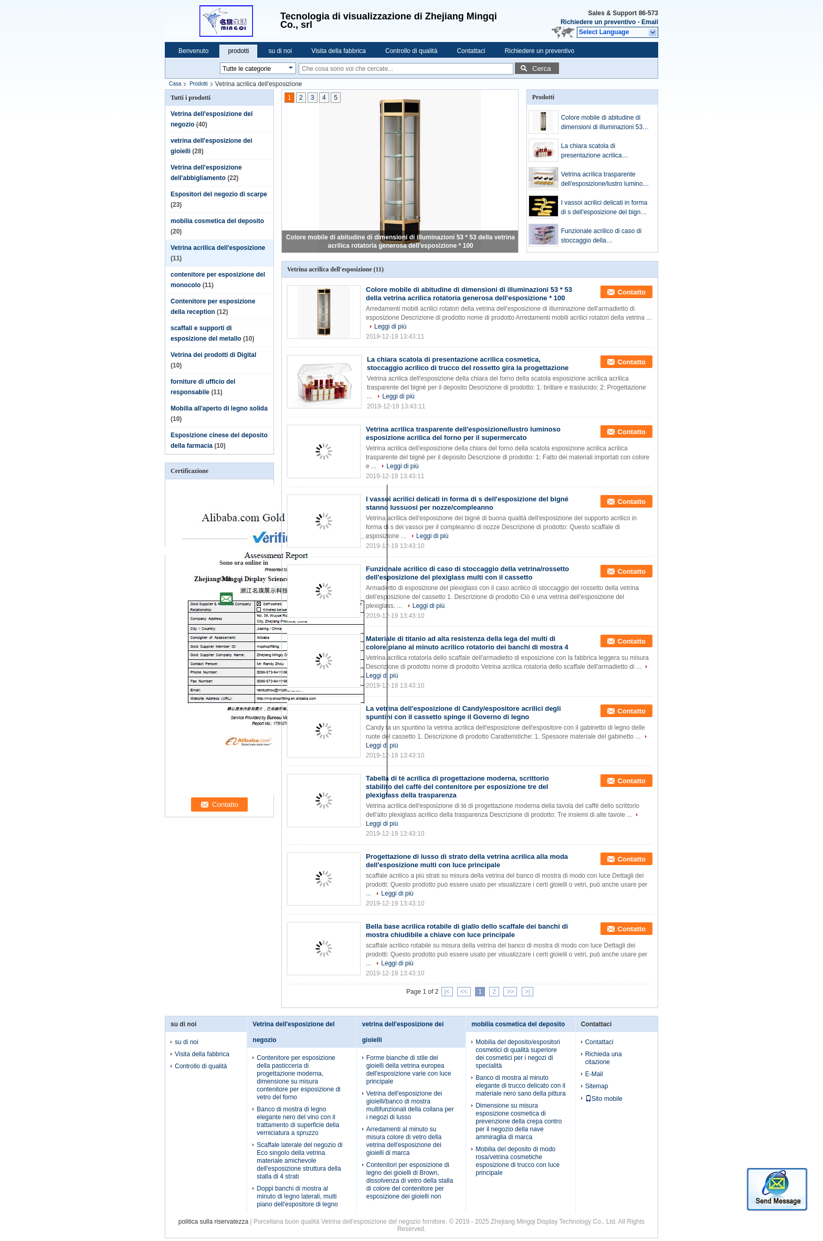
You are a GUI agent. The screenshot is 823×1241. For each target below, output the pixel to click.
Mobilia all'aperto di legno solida (219, 408)
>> (510, 991)
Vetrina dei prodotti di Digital (213, 355)
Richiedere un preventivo (598, 22)
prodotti (238, 51)
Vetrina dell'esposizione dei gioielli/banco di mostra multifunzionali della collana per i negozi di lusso (410, 1105)
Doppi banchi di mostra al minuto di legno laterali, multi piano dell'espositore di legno (297, 1196)
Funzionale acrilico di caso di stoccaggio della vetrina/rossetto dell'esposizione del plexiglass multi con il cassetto (605, 236)
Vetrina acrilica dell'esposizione (218, 247)
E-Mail (594, 1074)
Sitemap (596, 1086)
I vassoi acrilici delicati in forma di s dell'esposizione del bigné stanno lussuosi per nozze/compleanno (604, 208)
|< (447, 991)
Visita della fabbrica (338, 51)
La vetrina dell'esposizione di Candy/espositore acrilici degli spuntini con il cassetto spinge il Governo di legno (463, 712)
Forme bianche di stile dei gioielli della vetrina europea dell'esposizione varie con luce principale (408, 1069)
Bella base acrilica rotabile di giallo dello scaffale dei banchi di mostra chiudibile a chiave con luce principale (467, 930)
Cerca (541, 68)
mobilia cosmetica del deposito (217, 221)
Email (649, 22)
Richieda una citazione (603, 1058)
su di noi (280, 51)
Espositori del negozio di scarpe (219, 194)
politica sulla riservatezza (213, 1221)
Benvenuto (193, 51)
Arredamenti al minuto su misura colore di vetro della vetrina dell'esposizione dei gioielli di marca (403, 1141)
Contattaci (471, 51)
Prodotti (198, 84)
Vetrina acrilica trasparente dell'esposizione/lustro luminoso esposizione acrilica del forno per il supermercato (605, 179)
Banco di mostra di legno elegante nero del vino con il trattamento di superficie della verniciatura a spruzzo (298, 1121)
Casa (175, 84)
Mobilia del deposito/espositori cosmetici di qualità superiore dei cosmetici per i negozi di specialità (518, 1053)
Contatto (632, 292)
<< (464, 991)
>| (527, 991)
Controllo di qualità (411, 51)
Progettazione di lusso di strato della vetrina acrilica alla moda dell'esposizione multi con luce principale (467, 861)
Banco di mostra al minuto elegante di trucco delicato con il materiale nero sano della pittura (520, 1085)
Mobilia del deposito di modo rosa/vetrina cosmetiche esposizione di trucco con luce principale (518, 1160)
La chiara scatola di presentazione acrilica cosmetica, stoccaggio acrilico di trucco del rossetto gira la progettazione (603, 151)
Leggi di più (390, 326)
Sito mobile (603, 1098)
